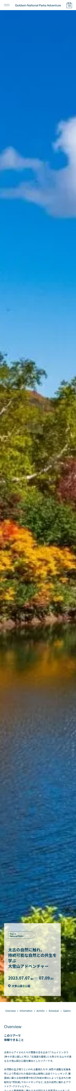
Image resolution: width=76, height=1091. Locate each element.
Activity (40, 954)
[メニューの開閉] (7, 5)
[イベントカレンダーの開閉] (69, 5)
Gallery (67, 954)
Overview (10, 954)
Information (26, 954)
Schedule (54, 954)
